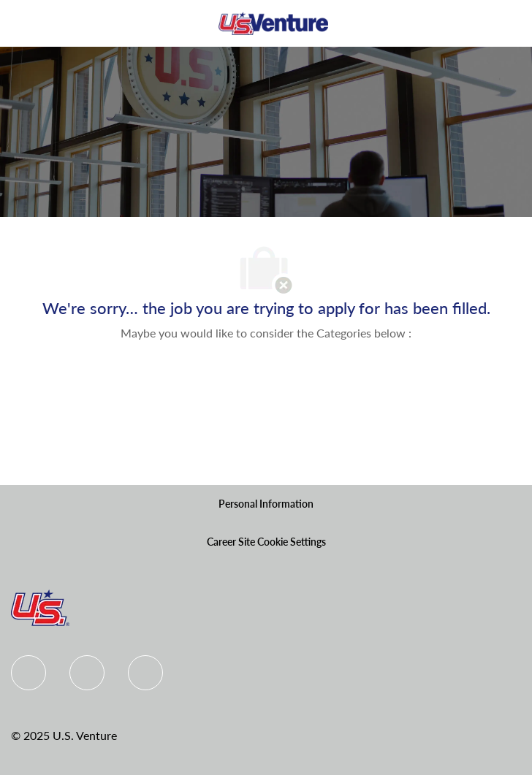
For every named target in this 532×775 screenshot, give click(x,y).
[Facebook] (28, 672)
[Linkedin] (86, 672)
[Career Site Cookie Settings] (266, 542)
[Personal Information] (266, 504)
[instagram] (145, 672)
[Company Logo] (273, 22)
